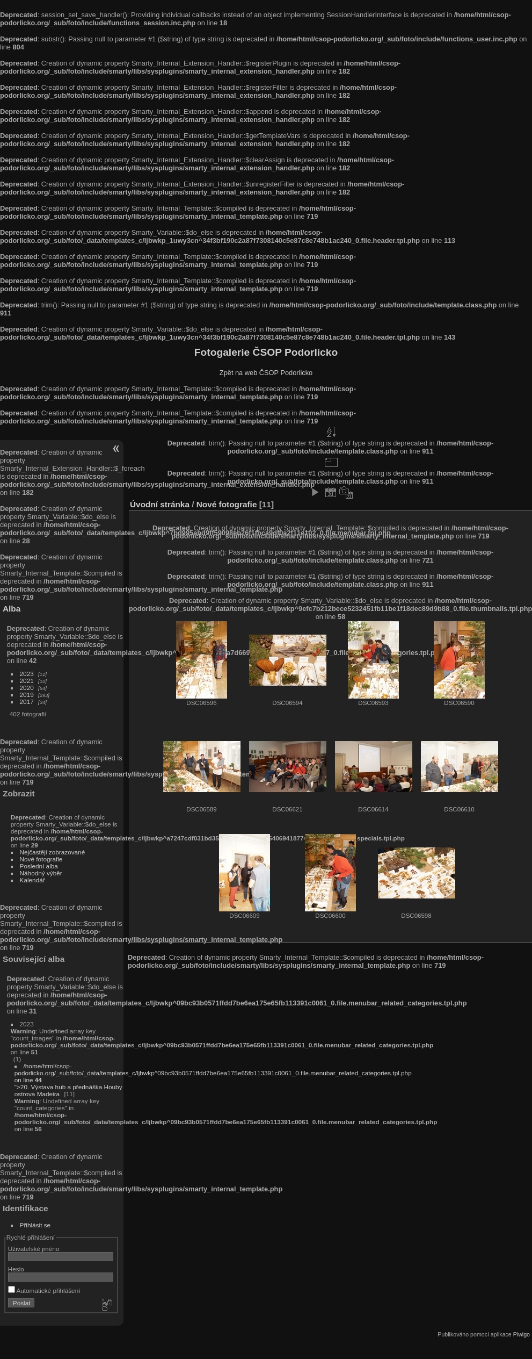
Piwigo (521, 1334)
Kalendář (32, 879)
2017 (27, 701)
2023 (27, 673)
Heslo (16, 1268)
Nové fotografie (41, 858)
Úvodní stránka (160, 504)
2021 (27, 680)
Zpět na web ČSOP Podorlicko (266, 373)
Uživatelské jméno (33, 1248)
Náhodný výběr (41, 872)
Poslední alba (39, 865)
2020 (27, 687)
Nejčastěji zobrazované (52, 852)
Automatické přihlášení (44, 1290)
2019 (27, 694)
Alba (11, 608)
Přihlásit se (35, 1224)
